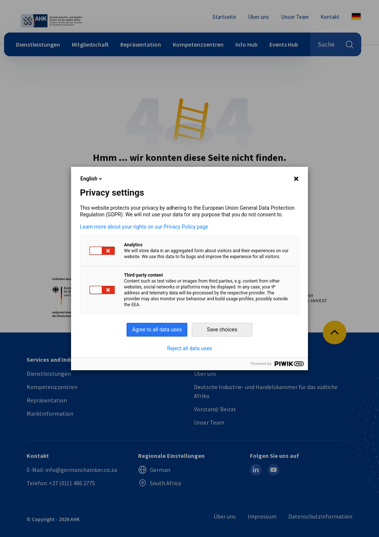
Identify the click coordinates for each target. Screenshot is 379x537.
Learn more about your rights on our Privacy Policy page (144, 227)
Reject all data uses (189, 348)
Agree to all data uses (157, 329)
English (91, 179)
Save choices (222, 329)
